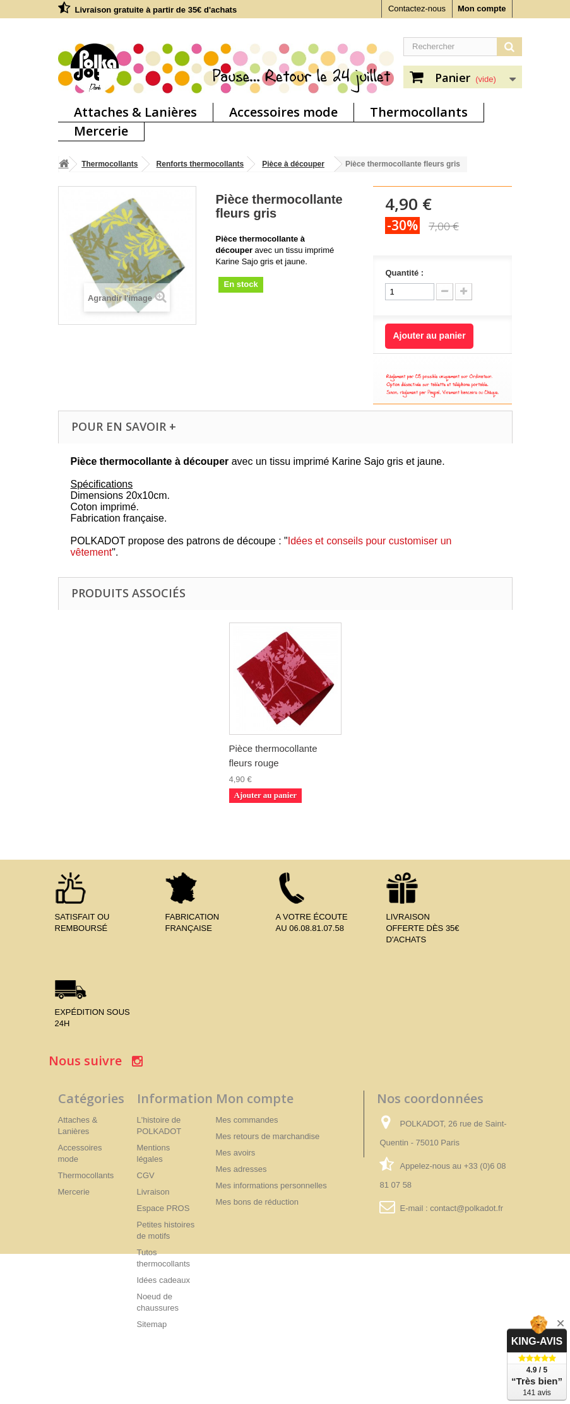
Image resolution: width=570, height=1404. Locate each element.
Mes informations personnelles (271, 1185)
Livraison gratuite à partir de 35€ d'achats (156, 10)
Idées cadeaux (164, 1280)
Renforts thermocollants (200, 164)
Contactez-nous (417, 8)
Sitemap (152, 1324)
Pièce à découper (293, 164)
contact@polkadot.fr (466, 1208)
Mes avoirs (236, 1152)
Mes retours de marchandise (268, 1136)
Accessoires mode (283, 111)
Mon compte (482, 8)
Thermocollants (419, 111)
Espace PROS (163, 1208)
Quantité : (404, 273)
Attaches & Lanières (135, 111)
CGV (146, 1175)
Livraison (153, 1191)
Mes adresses (241, 1169)
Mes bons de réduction (257, 1202)
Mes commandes (247, 1120)
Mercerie (101, 130)
